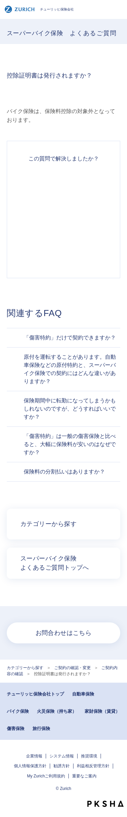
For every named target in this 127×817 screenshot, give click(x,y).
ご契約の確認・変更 (72, 667)
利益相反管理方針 (93, 766)
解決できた (63, 181)
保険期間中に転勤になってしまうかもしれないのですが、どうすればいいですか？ (70, 409)
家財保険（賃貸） (102, 711)
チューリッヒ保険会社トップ (35, 694)
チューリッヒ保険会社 (39, 9)
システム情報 (61, 756)
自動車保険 (83, 694)
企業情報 (34, 756)
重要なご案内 (84, 776)
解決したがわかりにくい (63, 205)
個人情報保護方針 (30, 766)
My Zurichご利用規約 (46, 776)
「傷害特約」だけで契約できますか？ (70, 337)
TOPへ (118, 791)
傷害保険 (15, 728)
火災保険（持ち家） (57, 711)
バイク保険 (18, 711)
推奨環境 (89, 756)
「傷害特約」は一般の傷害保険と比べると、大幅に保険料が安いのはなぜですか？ (70, 444)
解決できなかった (63, 230)
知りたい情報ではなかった (63, 254)
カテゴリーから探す (25, 667)
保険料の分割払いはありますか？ (64, 471)
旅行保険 (41, 728)
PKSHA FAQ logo (105, 803)
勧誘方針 (62, 766)
